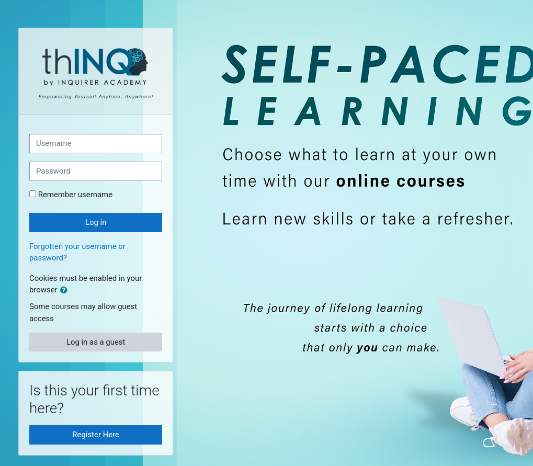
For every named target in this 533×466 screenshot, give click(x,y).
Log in (95, 222)
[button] (66, 290)
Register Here (95, 434)
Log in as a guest (96, 342)
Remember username (75, 194)
